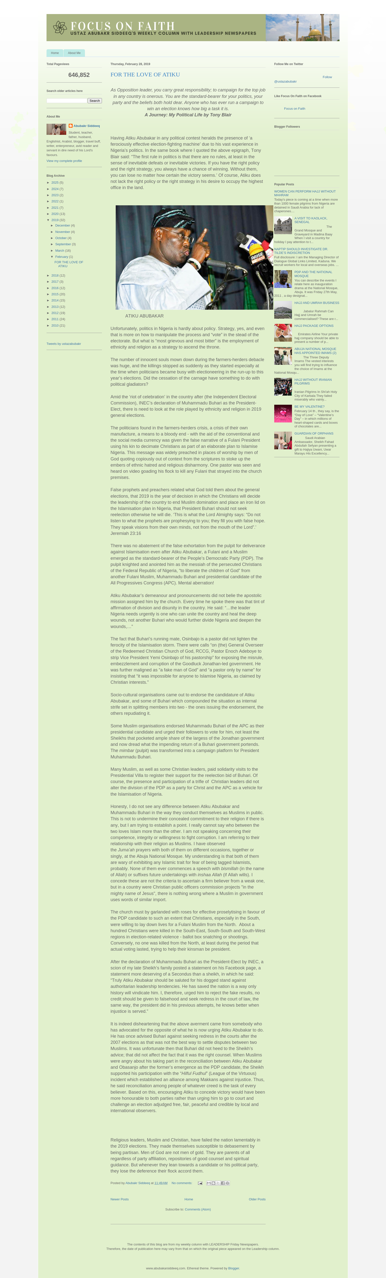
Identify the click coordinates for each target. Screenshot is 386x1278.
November (63, 232)
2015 (55, 294)
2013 (55, 307)
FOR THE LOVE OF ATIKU (145, 74)
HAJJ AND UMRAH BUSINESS (316, 303)
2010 (55, 325)
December (63, 225)
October (61, 238)
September (63, 244)
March (60, 250)
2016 (55, 288)
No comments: (182, 1183)
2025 (55, 182)
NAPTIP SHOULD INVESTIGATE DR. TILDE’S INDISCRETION (301, 251)
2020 (55, 214)
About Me (74, 53)
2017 (55, 281)
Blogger (233, 1268)
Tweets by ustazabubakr (64, 344)
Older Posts (257, 1199)
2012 (55, 313)
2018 (55, 275)
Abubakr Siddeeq (87, 126)
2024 (55, 189)
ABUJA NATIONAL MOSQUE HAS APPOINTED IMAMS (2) (315, 351)
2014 (55, 300)
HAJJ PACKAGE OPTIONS (314, 326)
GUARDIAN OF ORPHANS (313, 433)
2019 (55, 220)
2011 (55, 319)
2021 (55, 208)
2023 (55, 195)
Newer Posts (120, 1199)
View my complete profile (64, 161)
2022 (55, 201)
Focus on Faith (294, 108)
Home (55, 53)
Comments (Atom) (198, 1209)
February (62, 257)
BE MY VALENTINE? (309, 406)
